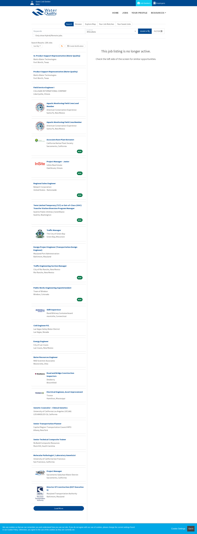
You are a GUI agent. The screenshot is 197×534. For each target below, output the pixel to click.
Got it (190, 529)
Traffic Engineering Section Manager (50, 266)
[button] (158, 31)
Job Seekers (144, 3)
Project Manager (54, 471)
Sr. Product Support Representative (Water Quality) (56, 55)
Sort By (36, 46)
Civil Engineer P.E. (41, 325)
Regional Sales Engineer (44, 183)
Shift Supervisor (54, 309)
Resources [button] (157, 12)
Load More (58, 508)
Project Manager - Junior (58, 161)
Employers (159, 3)
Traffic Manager (54, 230)
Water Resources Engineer (45, 357)
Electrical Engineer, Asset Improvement (65, 392)
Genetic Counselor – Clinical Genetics (50, 407)
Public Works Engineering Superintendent (52, 287)
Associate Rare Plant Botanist (60, 139)
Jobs (125, 12)
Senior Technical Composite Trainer (49, 439)
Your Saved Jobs (124, 24)
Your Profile (140, 12)
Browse (78, 24)
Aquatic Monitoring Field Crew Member (64, 122)
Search (69, 24)
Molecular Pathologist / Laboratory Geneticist (54, 455)
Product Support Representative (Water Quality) (55, 71)
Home (115, 12)
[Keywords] (58, 31)
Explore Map (90, 24)
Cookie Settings (178, 529)
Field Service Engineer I (43, 87)
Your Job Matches (106, 24)
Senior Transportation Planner (47, 423)
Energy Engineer (40, 341)
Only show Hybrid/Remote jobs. (49, 35)
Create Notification (75, 46)
